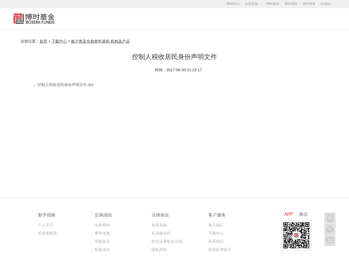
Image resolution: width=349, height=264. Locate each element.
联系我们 (216, 241)
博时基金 (34, 19)
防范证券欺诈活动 (167, 241)
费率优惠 (102, 233)
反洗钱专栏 (161, 233)
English (326, 4)
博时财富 (308, 4)
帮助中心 (233, 4)
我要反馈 (329, 240)
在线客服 (251, 4)
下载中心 (216, 233)
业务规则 (102, 225)
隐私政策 (159, 249)
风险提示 (102, 241)
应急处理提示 (219, 249)
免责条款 (159, 225)
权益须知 (102, 249)
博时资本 (272, 4)
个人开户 (45, 225)
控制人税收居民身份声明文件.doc (65, 84)
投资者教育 (47, 233)
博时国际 (290, 4)
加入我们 (216, 225)
